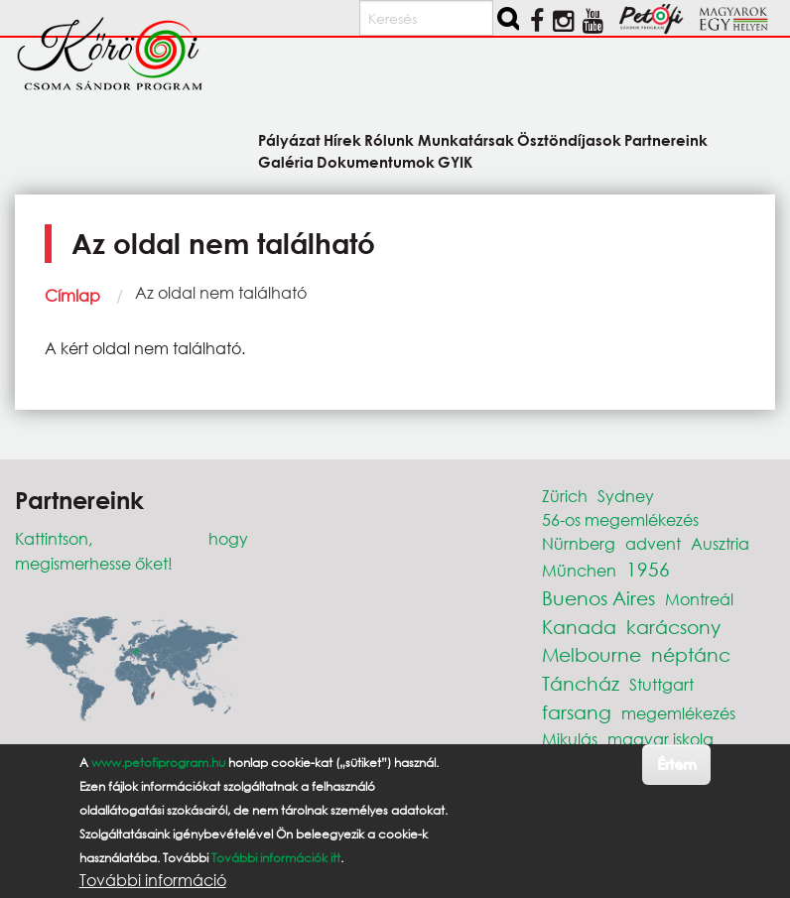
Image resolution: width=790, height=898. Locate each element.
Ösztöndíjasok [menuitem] (569, 139)
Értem (676, 763)
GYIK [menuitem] (455, 161)
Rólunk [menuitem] (389, 139)
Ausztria (720, 543)
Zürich (565, 495)
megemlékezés (678, 713)
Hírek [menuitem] (342, 139)
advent (653, 543)
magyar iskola (660, 738)
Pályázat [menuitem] (289, 139)
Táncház (580, 683)
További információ (152, 880)
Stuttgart (661, 684)
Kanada (579, 626)
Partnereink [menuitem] (666, 139)
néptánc (690, 654)
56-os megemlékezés (620, 519)
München (579, 570)
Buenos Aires (598, 597)
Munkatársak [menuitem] (466, 139)
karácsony (673, 626)
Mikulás (569, 738)
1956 (648, 569)
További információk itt (275, 857)
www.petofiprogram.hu (158, 762)
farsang (576, 712)
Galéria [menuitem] (286, 161)
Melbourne (591, 654)
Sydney (625, 495)
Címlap (72, 295)
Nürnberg (578, 543)
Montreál (699, 598)
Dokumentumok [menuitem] (376, 161)
